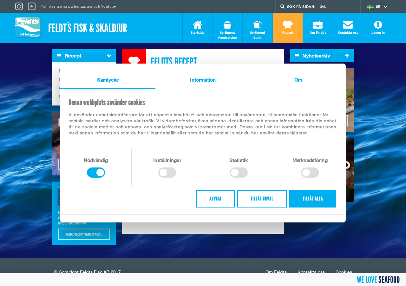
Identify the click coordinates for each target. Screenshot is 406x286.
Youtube (108, 6)
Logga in (378, 27)
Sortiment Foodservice (227, 30)
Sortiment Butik (257, 30)
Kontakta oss (348, 27)
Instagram (83, 6)
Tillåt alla (313, 199)
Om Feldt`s (318, 27)
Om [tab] (298, 80)
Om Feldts (276, 272)
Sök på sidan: (301, 6)
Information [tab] (203, 80)
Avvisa (215, 199)
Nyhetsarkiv (322, 55)
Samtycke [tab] (108, 80)
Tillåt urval (262, 199)
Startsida (197, 27)
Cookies (344, 272)
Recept (287, 27)
